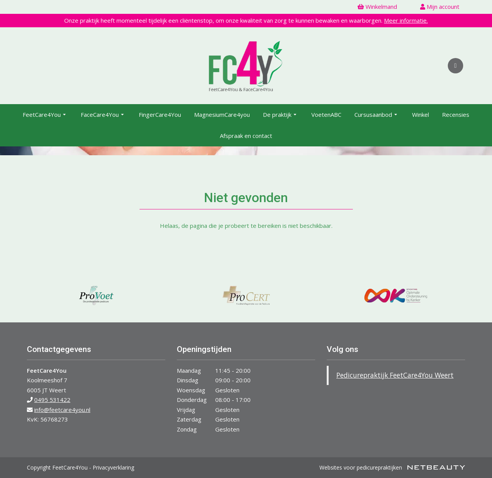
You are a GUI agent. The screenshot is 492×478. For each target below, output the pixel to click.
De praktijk (280, 115)
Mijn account (439, 6)
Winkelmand (377, 6)
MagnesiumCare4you (222, 114)
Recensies (455, 114)
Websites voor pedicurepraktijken (392, 467)
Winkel (420, 114)
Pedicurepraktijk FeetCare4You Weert (395, 375)
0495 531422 (52, 399)
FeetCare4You (45, 115)
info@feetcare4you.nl (62, 409)
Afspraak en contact (246, 135)
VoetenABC (326, 114)
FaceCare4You (103, 115)
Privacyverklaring (113, 467)
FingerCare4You (160, 114)
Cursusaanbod (376, 115)
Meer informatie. (406, 20)
